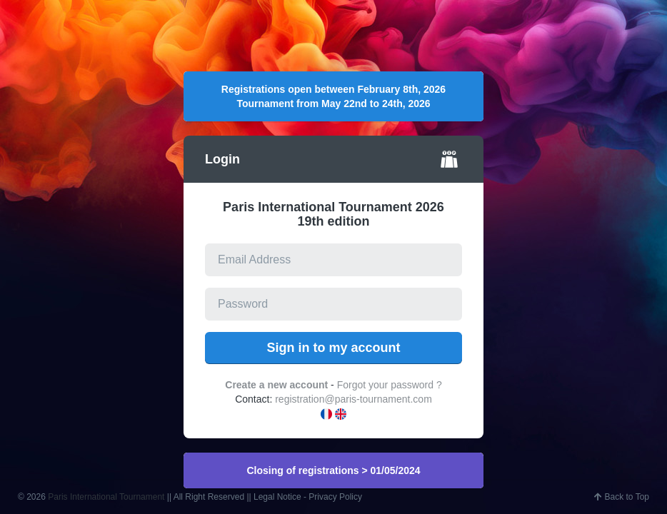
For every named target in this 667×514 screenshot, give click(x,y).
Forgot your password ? (389, 384)
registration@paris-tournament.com (353, 399)
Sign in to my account (333, 348)
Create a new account (276, 384)
